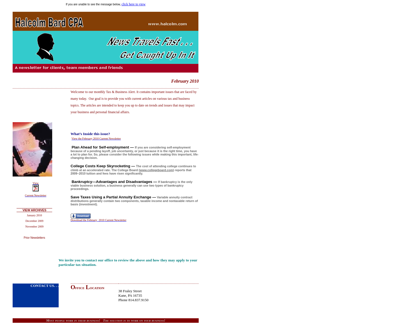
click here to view (134, 4)
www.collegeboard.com (156, 170)
